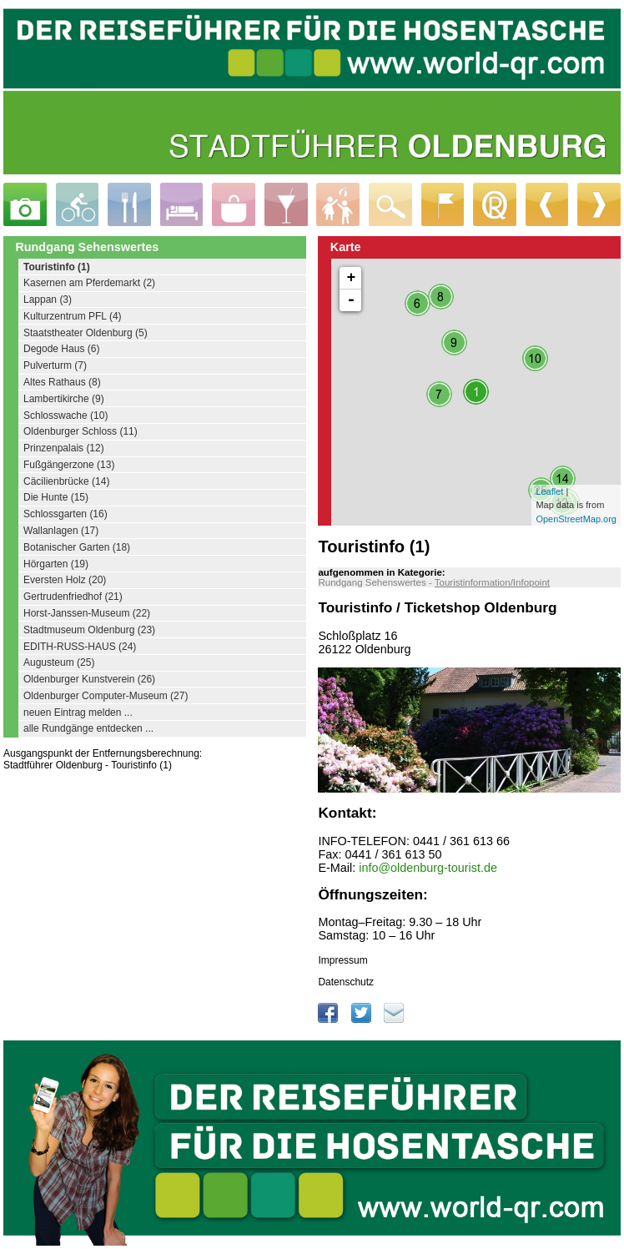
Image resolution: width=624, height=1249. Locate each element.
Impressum (342, 960)
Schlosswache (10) (65, 415)
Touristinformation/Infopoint (492, 582)
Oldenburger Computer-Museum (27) (105, 696)
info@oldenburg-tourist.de (428, 867)
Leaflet (549, 491)
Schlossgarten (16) (65, 514)
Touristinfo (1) (56, 267)
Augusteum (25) (58, 662)
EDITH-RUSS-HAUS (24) (79, 646)
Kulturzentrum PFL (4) (72, 316)
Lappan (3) (47, 299)
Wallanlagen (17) (60, 530)
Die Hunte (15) (55, 497)
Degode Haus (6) (61, 349)
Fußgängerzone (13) (68, 465)
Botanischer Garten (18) (76, 547)
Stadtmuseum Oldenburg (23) (89, 630)
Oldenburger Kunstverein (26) (89, 679)
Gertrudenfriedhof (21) (73, 596)
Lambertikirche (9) (63, 399)
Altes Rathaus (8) (62, 382)
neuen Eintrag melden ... (78, 712)
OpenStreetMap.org (576, 519)
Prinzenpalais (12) (63, 448)
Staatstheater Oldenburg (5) (85, 333)
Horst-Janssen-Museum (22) (86, 613)
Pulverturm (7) (55, 365)
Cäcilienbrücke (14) (66, 481)
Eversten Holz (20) (64, 580)
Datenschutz (346, 982)
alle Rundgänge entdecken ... (88, 728)
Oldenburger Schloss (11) (80, 431)
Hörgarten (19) (55, 564)
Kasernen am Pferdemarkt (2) (89, 283)
